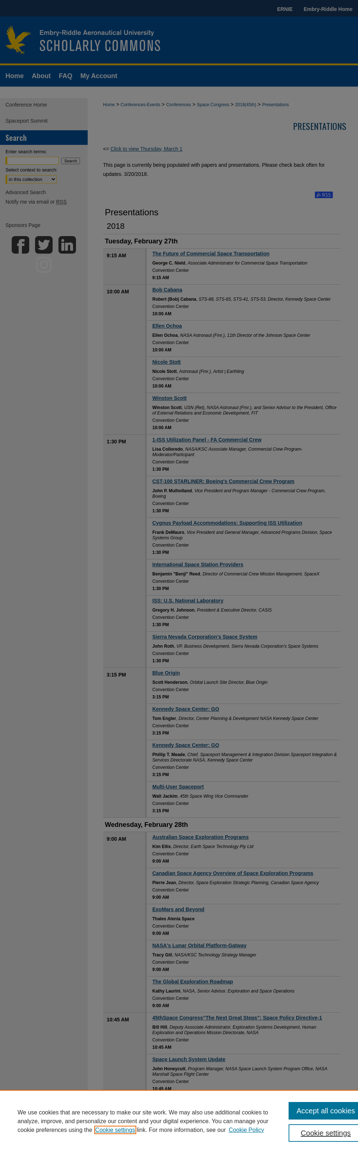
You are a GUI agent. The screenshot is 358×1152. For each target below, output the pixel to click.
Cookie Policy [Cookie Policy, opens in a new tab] (246, 1130)
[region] (179, 1121)
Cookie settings (115, 1130)
